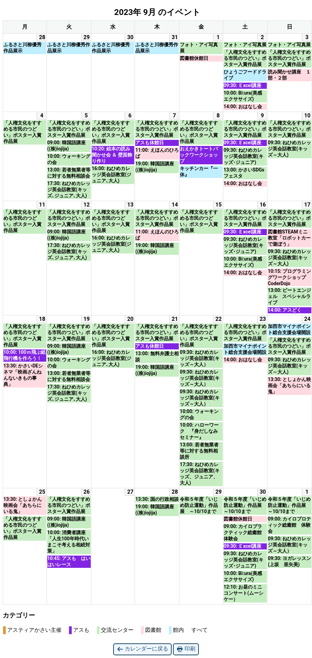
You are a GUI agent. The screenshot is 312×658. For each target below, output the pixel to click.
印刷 (185, 649)
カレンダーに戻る (142, 649)
